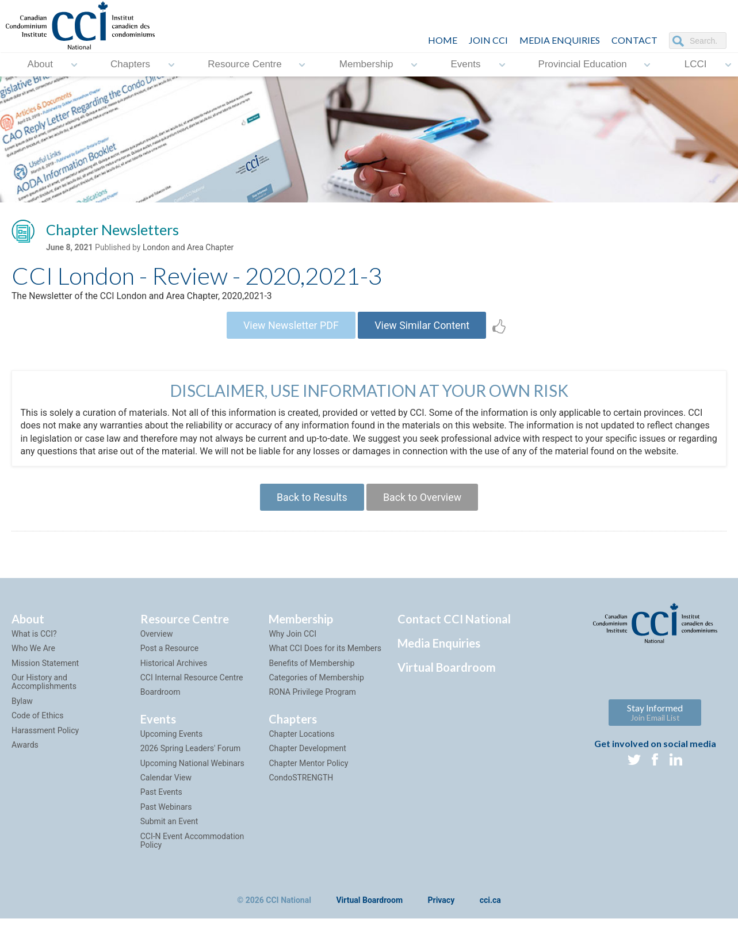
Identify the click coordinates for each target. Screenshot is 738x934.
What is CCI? (34, 649)
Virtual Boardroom (446, 683)
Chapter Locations (301, 749)
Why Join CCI (292, 649)
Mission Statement (45, 678)
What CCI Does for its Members (325, 663)
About (40, 64)
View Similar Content (423, 326)
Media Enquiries (559, 40)
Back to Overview (423, 512)
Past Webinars (166, 822)
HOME (442, 40)
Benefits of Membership (311, 678)
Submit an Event (169, 836)
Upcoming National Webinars (192, 778)
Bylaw (22, 716)
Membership (366, 64)
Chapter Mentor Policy (308, 778)
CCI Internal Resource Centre (191, 693)
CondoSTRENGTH (301, 793)
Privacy (441, 915)
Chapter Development (307, 763)
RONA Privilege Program (312, 708)
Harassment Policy (45, 746)
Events (465, 64)
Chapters (130, 64)
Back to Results (311, 512)
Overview (156, 649)
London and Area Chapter (188, 247)
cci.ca (490, 915)
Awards (25, 760)
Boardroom (160, 708)
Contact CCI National (454, 634)
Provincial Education (582, 64)
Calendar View (166, 793)
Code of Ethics (37, 731)
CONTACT (634, 40)
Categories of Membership (316, 693)
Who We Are (33, 663)
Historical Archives (174, 678)
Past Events (161, 807)
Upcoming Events (171, 749)
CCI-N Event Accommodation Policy (192, 856)
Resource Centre (245, 64)
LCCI (696, 64)
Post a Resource (169, 663)
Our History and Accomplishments (44, 697)
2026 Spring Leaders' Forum (190, 763)
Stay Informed (655, 728)
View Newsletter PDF (290, 326)
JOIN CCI (488, 40)
